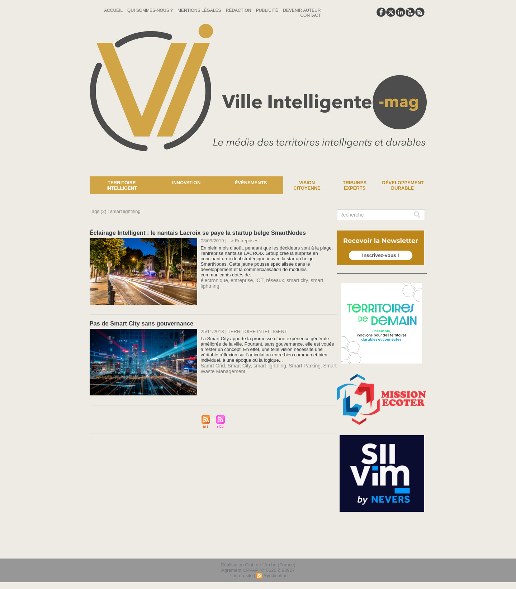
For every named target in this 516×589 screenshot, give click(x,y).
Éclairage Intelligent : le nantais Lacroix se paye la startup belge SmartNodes (194, 232)
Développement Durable (403, 185)
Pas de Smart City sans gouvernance (140, 323)
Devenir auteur (302, 10)
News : (8, 171)
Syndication (276, 576)
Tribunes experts (354, 185)
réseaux (269, 279)
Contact (310, 15)
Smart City (236, 364)
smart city (290, 279)
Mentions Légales (199, 10)
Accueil (114, 10)
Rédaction (239, 10)
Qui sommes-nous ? (150, 10)
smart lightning (318, 279)
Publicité (267, 10)
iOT (255, 279)
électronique (213, 279)
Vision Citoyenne (307, 185)
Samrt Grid (212, 364)
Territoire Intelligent (121, 185)
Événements (251, 182)
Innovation (186, 182)
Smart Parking (297, 364)
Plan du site (240, 576)
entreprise (239, 279)
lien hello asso (403, 548)
